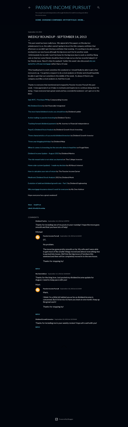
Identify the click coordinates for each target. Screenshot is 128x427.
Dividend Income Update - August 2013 (43, 153)
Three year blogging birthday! (39, 141)
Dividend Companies (52, 20)
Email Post (37, 205)
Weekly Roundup (39, 208)
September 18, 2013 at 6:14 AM (71, 236)
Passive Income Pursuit (63, 7)
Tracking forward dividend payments (42, 123)
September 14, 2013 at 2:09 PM (58, 221)
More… (81, 20)
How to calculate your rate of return (42, 171)
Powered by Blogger (64, 419)
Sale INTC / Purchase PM (38, 100)
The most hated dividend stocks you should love (47, 112)
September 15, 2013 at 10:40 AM (59, 274)
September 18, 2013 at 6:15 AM (71, 289)
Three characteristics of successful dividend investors (49, 135)
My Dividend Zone (35, 106)
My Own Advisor (41, 274)
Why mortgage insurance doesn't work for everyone (48, 189)
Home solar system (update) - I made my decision (47, 165)
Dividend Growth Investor (45, 319)
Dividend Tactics (41, 221)
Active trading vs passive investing (41, 118)
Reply (38, 269)
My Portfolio (70, 20)
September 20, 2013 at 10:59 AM (65, 319)
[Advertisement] (64, 387)
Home (38, 20)
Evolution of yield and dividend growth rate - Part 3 (48, 183)
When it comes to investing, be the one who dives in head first (52, 147)
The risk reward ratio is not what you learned (45, 159)
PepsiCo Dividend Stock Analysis (41, 129)
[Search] (98, 7)
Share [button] (30, 205)
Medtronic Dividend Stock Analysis (41, 177)
